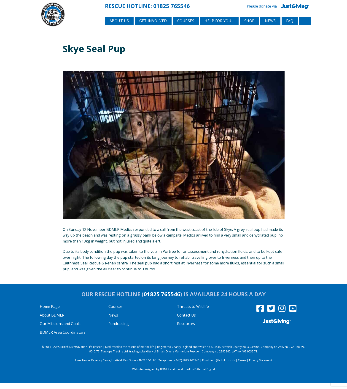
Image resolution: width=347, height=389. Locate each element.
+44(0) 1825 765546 (186, 366)
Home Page (50, 312)
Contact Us (186, 321)
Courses (185, 27)
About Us (119, 27)
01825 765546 (171, 5)
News (270, 27)
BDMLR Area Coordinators (63, 338)
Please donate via (279, 5)
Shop (249, 27)
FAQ (289, 27)
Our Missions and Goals (60, 329)
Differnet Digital (204, 375)
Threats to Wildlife (193, 312)
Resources (186, 329)
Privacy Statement (260, 366)
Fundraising (118, 329)
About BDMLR (52, 321)
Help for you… (219, 27)
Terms (242, 366)
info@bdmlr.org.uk (222, 366)
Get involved (153, 27)
